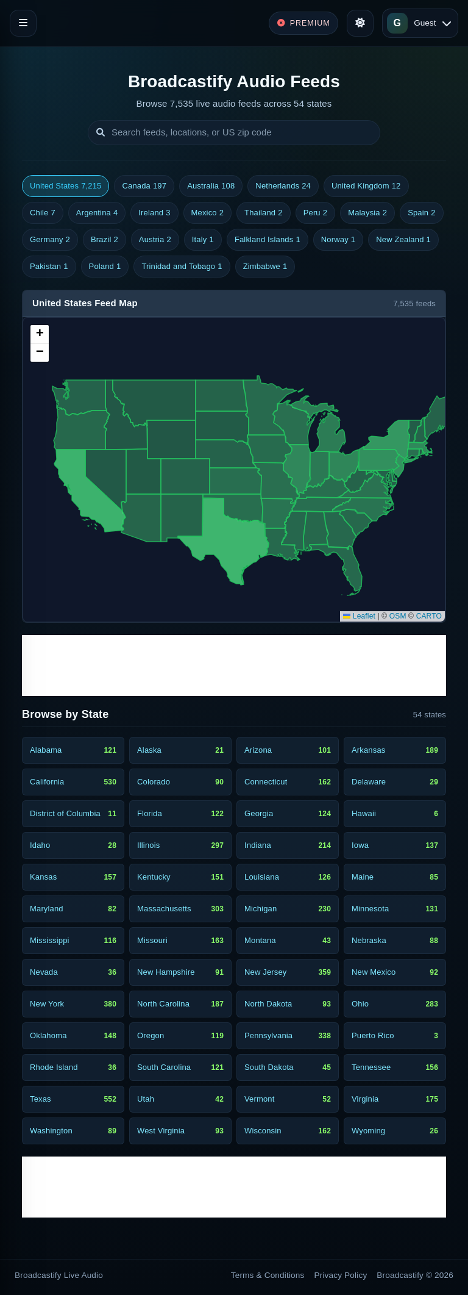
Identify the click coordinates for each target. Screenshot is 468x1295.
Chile (42, 213)
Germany (50, 240)
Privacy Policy (340, 1275)
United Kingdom (366, 186)
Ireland (154, 213)
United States (65, 186)
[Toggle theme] (360, 23)
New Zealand (403, 240)
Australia (211, 186)
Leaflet (359, 616)
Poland (105, 266)
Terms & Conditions (268, 1275)
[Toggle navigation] (23, 23)
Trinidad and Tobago (181, 266)
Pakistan (49, 266)
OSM (397, 616)
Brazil (104, 240)
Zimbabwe (265, 266)
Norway (338, 240)
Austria (155, 240)
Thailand (263, 213)
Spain (421, 213)
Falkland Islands (267, 240)
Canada (144, 186)
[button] (39, 334)
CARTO (429, 616)
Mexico (207, 213)
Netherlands (283, 186)
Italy (203, 240)
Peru (315, 213)
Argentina (97, 213)
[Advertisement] (234, 665)
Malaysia (367, 213)
